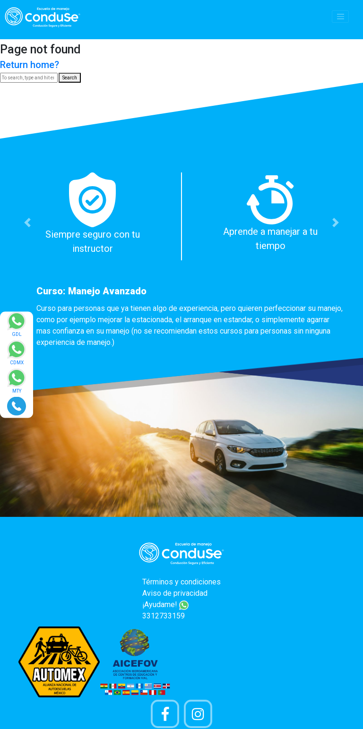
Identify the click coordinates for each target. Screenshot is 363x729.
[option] (181, 262)
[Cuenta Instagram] (198, 714)
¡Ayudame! (165, 604)
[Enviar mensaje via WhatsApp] (16, 327)
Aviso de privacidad (174, 593)
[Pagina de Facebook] (165, 714)
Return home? (29, 64)
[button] (27, 222)
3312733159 (163, 615)
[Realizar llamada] (16, 405)
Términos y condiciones (181, 581)
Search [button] (69, 77)
